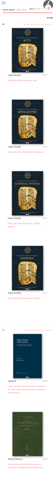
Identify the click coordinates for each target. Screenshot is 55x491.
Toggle (3, 3)
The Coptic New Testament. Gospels (24, 298)
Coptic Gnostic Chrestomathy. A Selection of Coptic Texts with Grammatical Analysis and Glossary (26, 389)
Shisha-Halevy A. (15, 459)
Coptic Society (14, 75)
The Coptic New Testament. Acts (22, 80)
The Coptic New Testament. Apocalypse (25, 152)
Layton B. (12, 381)
